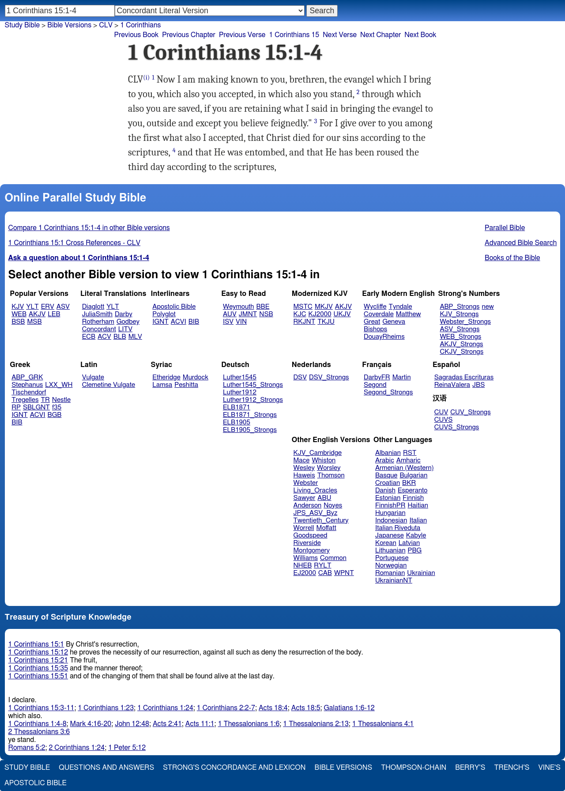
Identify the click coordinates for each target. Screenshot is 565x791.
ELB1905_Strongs (250, 430)
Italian (418, 520)
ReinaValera (452, 385)
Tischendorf (28, 392)
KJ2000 (320, 314)
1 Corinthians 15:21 (38, 660)
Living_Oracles (316, 490)
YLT (32, 306)
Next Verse (340, 34)
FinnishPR (390, 505)
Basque (386, 475)
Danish (385, 490)
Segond (375, 385)
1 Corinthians (140, 25)
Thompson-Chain (413, 767)
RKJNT (305, 321)
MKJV (324, 306)
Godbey (128, 321)
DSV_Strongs (329, 377)
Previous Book (136, 34)
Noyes (333, 505)
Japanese (389, 535)
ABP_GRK (27, 377)
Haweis (304, 475)
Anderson (308, 505)
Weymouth (238, 306)
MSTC (303, 306)
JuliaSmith (97, 314)
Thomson (331, 475)
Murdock (195, 377)
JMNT (248, 314)
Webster (306, 483)
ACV (104, 336)
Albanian (388, 453)
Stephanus (27, 385)
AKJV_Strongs (461, 344)
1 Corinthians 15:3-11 (41, 708)
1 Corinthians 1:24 (165, 708)
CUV (441, 412)
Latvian (409, 543)
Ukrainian (421, 573)
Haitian (417, 505)
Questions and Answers (106, 767)
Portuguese (392, 558)
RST (410, 453)
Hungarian (390, 513)
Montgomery (312, 550)
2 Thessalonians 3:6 (39, 731)
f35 (56, 407)
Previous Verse (242, 34)
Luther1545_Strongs (253, 385)
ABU (324, 498)
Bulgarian (413, 475)
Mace (302, 460)
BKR (409, 483)
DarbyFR (377, 377)
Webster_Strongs (465, 321)
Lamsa (162, 385)
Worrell (304, 528)
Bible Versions (69, 25)
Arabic (384, 460)
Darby (123, 314)
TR (45, 400)
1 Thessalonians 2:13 (316, 723)
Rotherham (98, 321)
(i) (146, 77)
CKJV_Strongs (461, 351)
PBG (415, 550)
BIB (193, 321)
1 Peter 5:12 (127, 747)
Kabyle (416, 535)
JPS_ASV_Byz (316, 513)
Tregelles (24, 400)
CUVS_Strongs (456, 427)
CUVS (443, 419)
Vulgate (93, 377)
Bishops (375, 329)
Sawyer (305, 498)
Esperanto (413, 490)
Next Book (420, 34)
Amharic (408, 460)
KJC (300, 314)
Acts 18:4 (273, 708)
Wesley (304, 468)
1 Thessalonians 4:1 (383, 723)
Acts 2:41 (167, 723)
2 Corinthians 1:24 (77, 747)
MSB (34, 321)
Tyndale (400, 306)
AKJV (37, 314)
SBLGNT (36, 407)
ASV (63, 306)
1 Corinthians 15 (294, 34)
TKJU (326, 321)
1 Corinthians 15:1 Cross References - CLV (74, 242)
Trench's (511, 767)
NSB (266, 314)
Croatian (387, 483)
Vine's (550, 767)
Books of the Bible (512, 257)
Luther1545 (239, 377)
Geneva (393, 321)
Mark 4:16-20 (91, 723)
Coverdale (379, 314)
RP (16, 407)
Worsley (328, 468)
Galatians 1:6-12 (349, 708)
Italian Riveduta (397, 528)
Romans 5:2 (26, 747)
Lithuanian (390, 550)
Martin (401, 377)
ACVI (178, 321)
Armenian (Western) (404, 468)
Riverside (307, 543)
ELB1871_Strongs (250, 415)
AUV (230, 314)
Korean (385, 543)
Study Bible (22, 25)
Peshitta (186, 385)
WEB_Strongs (460, 336)
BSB (18, 321)
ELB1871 (236, 407)
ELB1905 (236, 422)
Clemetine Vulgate (108, 385)
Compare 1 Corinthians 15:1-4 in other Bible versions (89, 227)
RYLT (322, 565)
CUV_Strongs (470, 412)
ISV (228, 321)
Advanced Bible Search (521, 242)
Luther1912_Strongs (253, 400)
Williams (306, 558)
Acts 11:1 (200, 723)
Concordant (99, 329)
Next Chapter (380, 34)
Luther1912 (239, 392)
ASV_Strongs (459, 329)
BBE (263, 306)
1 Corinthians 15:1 (36, 644)
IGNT (160, 321)
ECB (88, 336)
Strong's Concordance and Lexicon (234, 767)
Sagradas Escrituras (463, 377)
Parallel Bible (505, 227)
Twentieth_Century (321, 520)
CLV (106, 25)
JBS (478, 385)
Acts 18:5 (305, 708)
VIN (241, 321)
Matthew (408, 314)
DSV (300, 377)
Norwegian (391, 565)
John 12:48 (132, 723)
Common (333, 558)
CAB (325, 573)
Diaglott (93, 306)
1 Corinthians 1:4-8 (37, 723)
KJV (17, 306)
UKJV (342, 314)
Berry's (470, 767)
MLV (135, 336)
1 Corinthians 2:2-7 (226, 708)
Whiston (323, 460)
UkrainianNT (393, 580)
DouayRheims (384, 336)
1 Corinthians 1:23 (106, 708)
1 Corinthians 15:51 (38, 676)
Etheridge (166, 377)
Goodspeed (311, 535)
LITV (125, 329)
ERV (47, 306)
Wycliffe (375, 306)
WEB (18, 314)
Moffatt (326, 528)
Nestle (61, 400)
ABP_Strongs (459, 306)
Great (372, 321)
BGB (55, 415)
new (488, 306)
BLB (119, 336)
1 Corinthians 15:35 (38, 668)
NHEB (303, 565)
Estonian (387, 498)
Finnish (413, 498)
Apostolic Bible (35, 783)
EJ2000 (305, 573)
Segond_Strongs (388, 392)
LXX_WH (58, 385)
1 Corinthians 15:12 (38, 652)
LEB (54, 314)
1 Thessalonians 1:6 (249, 723)
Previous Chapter (188, 34)
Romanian (390, 573)
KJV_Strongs (459, 314)
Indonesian (391, 520)
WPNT (344, 573)
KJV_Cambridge (318, 453)
